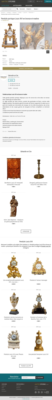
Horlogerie (15, 12)
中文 (41, 1)
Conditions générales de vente (37, 397)
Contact (36, 388)
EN (39, 1)
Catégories (4, 386)
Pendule (19, 12)
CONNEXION (48, 1)
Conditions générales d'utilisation (23, 397)
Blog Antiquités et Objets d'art (40, 389)
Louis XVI (25, 12)
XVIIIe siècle (31, 12)
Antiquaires (18, 386)
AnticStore (3, 12)
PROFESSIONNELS (20, 384)
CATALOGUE (5, 5)
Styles (3, 387)
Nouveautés (22, 9)
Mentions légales (12, 397)
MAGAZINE (29, 5)
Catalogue (9, 12)
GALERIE (10, 88)
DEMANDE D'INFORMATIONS (26, 68)
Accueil (36, 386)
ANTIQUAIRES (17, 5)
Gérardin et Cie (13, 75)
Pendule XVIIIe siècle (12, 131)
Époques (3, 389)
